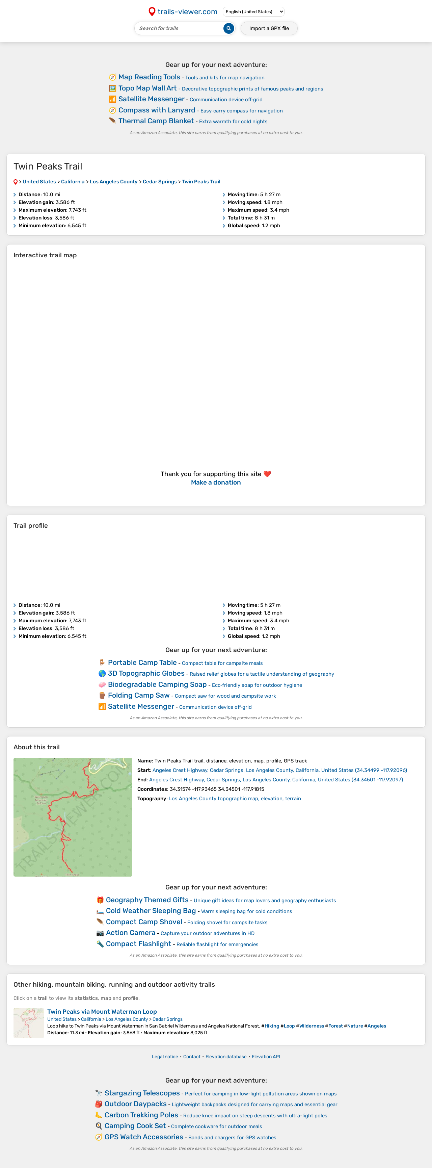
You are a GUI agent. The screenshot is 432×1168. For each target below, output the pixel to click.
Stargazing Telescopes (142, 1093)
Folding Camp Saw (139, 695)
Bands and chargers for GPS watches (232, 1138)
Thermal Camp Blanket (156, 120)
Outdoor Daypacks (136, 1103)
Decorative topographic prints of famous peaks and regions (252, 89)
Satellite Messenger (151, 99)
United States (62, 1019)
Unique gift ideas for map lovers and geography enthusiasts (265, 901)
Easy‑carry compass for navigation (241, 111)
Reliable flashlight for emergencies (218, 944)
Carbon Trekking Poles (141, 1115)
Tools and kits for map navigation (225, 78)
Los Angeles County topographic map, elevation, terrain (235, 799)
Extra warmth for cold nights (233, 122)
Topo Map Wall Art (147, 88)
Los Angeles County (127, 1019)
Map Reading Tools (149, 77)
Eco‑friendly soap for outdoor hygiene (257, 685)
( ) (280, 770)
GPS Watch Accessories (144, 1137)
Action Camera (131, 932)
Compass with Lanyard (156, 110)
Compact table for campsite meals (222, 663)
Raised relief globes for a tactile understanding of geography (262, 674)
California (91, 1019)
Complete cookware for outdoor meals (216, 1126)
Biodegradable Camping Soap (157, 684)
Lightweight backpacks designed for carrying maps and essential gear (255, 1104)
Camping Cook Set (135, 1125)
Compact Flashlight (138, 943)
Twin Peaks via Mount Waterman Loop (102, 1011)
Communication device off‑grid (226, 100)
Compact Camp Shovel (144, 921)
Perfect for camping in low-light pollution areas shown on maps (261, 1094)
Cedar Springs (168, 1019)
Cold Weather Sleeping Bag (151, 910)
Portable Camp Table (142, 662)
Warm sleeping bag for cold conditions (246, 911)
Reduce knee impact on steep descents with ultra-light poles (255, 1116)
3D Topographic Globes (146, 673)
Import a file (269, 28)
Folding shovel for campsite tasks (227, 922)
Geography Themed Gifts (147, 900)
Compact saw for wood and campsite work (225, 696)
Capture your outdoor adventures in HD (207, 933)
